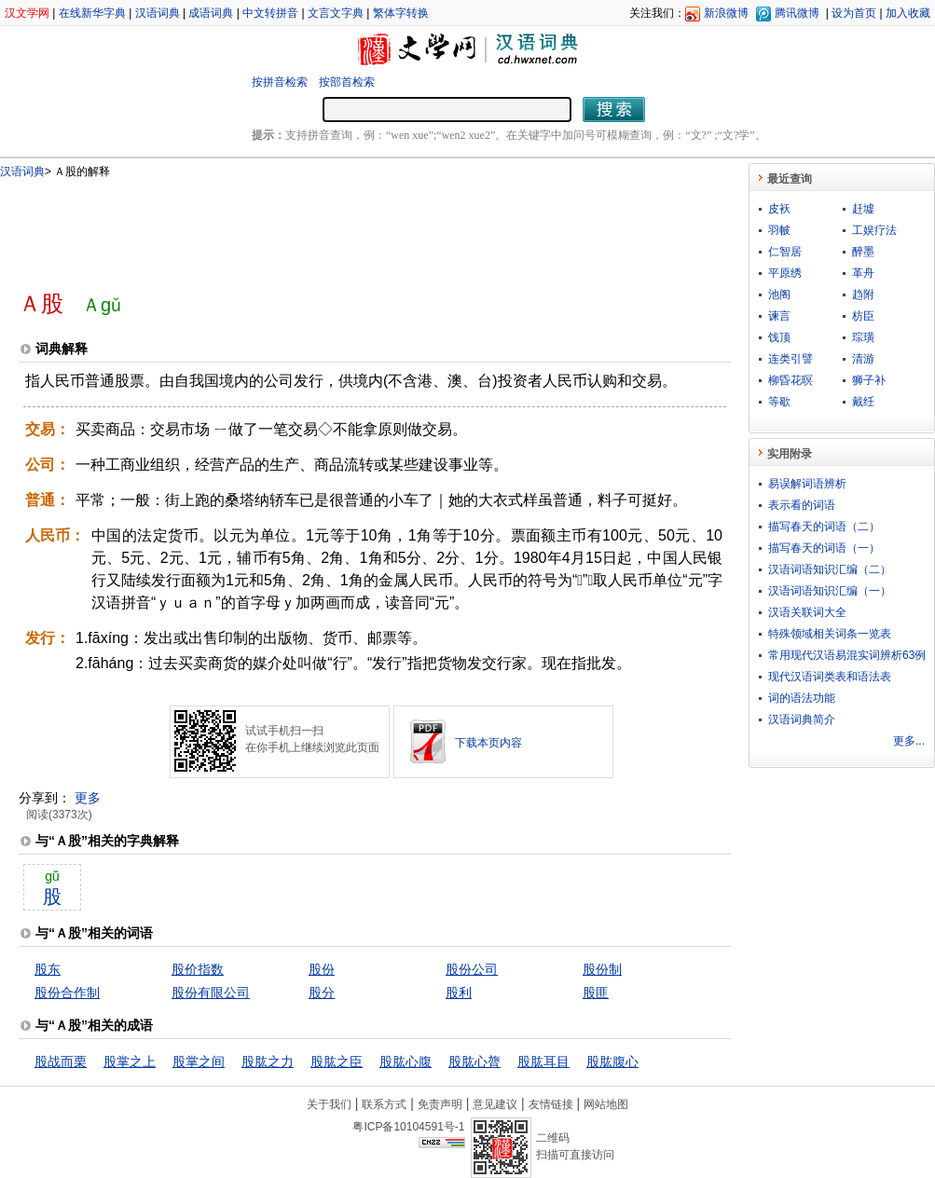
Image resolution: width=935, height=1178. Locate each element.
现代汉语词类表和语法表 (829, 676)
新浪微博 (726, 13)
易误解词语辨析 (807, 483)
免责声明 (440, 1104)
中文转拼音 (270, 13)
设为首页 (854, 13)
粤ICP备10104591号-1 (408, 1126)
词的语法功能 (801, 698)
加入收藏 (908, 13)
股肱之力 (267, 1061)
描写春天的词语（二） (824, 526)
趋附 (863, 294)
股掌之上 (129, 1061)
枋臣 (863, 315)
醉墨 (863, 251)
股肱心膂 (474, 1061)
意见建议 (495, 1104)
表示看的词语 (801, 505)
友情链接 (551, 1104)
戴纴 (863, 401)
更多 (88, 797)
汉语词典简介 (801, 719)
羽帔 (779, 230)
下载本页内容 (488, 742)
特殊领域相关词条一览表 (829, 633)
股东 (47, 969)
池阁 (779, 294)
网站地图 (606, 1104)
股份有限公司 (211, 992)
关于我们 (329, 1104)
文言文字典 (336, 13)
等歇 (779, 401)
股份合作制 (67, 992)
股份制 (602, 969)
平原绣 (785, 273)
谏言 (779, 315)
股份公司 (472, 969)
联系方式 (384, 1104)
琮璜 (863, 337)
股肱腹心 (612, 1061)
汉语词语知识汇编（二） (829, 569)
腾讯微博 (797, 13)
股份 (322, 969)
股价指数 (198, 969)
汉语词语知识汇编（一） (829, 590)
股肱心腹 (405, 1061)
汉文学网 (27, 13)
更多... (909, 740)
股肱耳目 (543, 1061)
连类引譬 (790, 358)
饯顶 (779, 337)
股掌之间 (198, 1061)
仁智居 (785, 251)
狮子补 (869, 380)
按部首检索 (347, 82)
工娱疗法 (874, 230)
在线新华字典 (92, 13)
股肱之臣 (336, 1061)
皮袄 (779, 208)
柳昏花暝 (790, 380)
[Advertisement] (344, 226)
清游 (863, 358)
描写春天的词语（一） (824, 548)
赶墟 (863, 208)
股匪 (596, 992)
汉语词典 (157, 13)
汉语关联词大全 (807, 612)
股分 (322, 992)
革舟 (863, 273)
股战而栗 (60, 1061)
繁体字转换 (401, 13)
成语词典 (210, 13)
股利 (459, 992)
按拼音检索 (280, 82)
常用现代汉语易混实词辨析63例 (847, 655)
